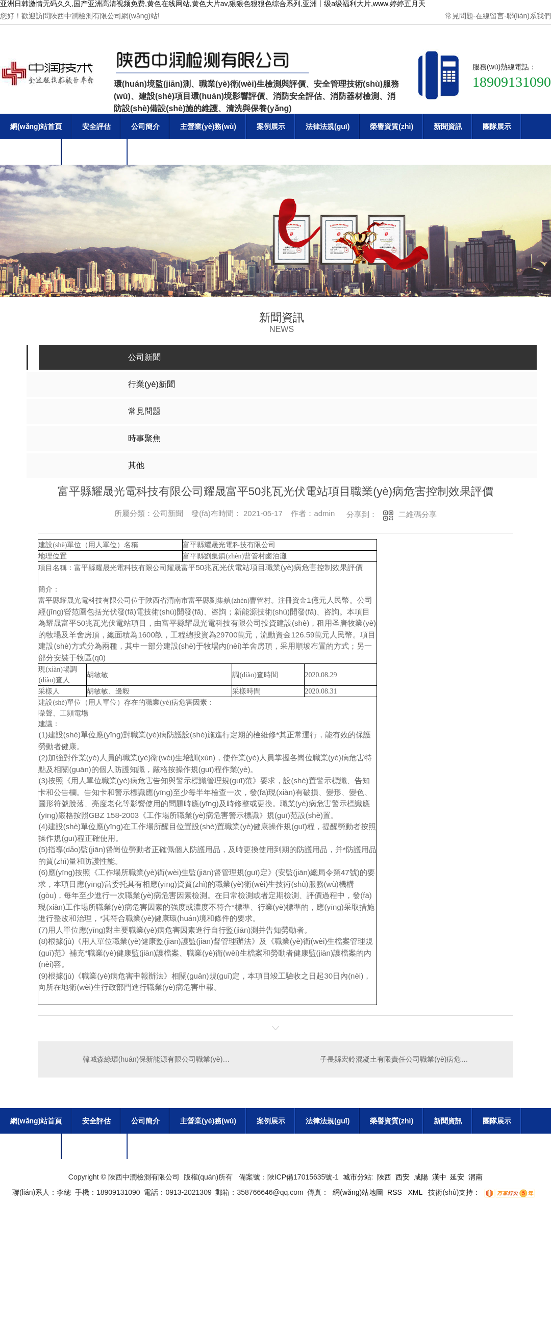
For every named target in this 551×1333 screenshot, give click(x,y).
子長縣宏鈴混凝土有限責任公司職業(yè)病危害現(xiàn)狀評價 (410, 1059)
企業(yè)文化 (31, 152)
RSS (395, 1192)
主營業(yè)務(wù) (208, 126)
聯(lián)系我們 (529, 16)
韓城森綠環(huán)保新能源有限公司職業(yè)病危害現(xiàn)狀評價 (157, 1059)
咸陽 (421, 1177)
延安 (457, 1177)
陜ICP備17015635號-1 (303, 1177)
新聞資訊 (448, 126)
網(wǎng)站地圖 (358, 1192)
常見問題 (459, 16)
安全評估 (96, 126)
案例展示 (271, 126)
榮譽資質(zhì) (391, 126)
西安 (402, 1177)
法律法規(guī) (327, 126)
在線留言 (489, 16)
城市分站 (357, 1177)
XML (416, 1192)
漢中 (439, 1177)
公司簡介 (145, 126)
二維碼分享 (417, 514)
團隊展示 (497, 126)
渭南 (475, 1177)
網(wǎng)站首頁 (36, 126)
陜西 (384, 1177)
